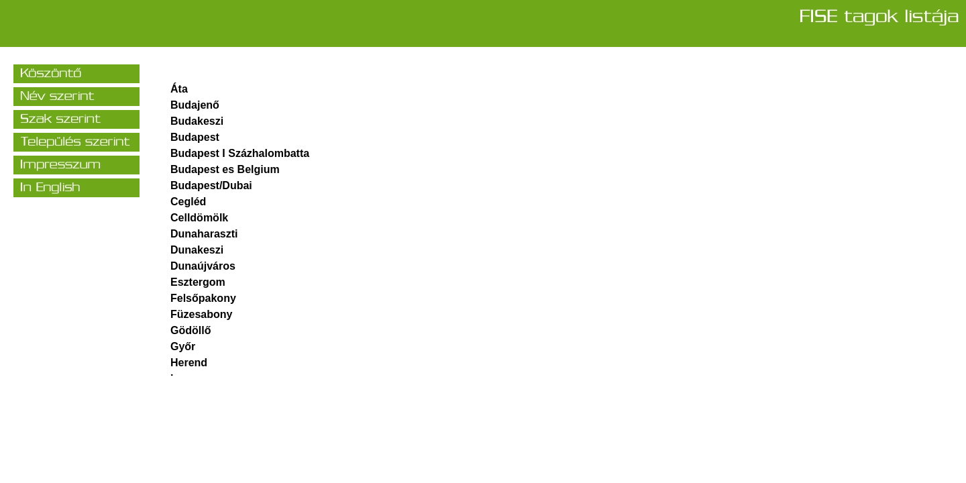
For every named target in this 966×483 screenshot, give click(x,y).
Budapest (194, 137)
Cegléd (188, 201)
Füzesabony (201, 314)
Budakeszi (196, 121)
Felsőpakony (203, 298)
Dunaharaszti (203, 233)
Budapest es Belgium (225, 169)
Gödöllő (190, 330)
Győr (182, 346)
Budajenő (194, 105)
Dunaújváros (202, 266)
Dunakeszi (196, 250)
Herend (188, 362)
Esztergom (197, 282)
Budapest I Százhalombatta (239, 153)
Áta (179, 89)
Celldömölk (199, 217)
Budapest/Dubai (211, 185)
